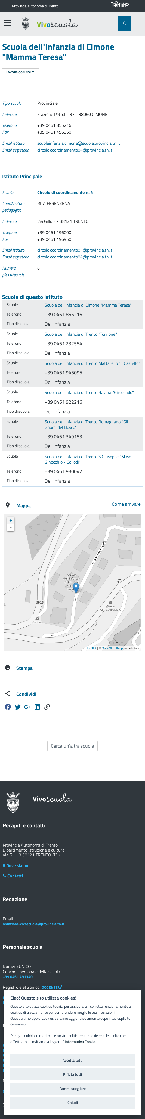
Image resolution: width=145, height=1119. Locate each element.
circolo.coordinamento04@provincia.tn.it (74, 150)
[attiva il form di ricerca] (124, 23)
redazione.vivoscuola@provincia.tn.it (33, 924)
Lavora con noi (20, 72)
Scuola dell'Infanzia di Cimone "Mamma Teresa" (88, 305)
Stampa (24, 668)
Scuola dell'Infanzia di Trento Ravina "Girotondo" (89, 392)
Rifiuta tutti (72, 1074)
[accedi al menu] (7, 23)
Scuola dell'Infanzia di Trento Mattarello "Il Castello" (92, 363)
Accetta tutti (72, 1060)
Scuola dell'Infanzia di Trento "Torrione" (81, 334)
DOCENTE (52, 987)
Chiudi (72, 1102)
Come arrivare (126, 504)
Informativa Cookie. (80, 1042)
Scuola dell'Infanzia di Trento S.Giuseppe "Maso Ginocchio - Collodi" (88, 459)
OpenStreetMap (112, 648)
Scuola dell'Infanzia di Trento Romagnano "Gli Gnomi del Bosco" (86, 424)
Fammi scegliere (72, 1088)
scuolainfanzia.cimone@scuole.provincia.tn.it (78, 143)
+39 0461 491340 (18, 976)
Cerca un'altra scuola (72, 746)
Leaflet (91, 648)
